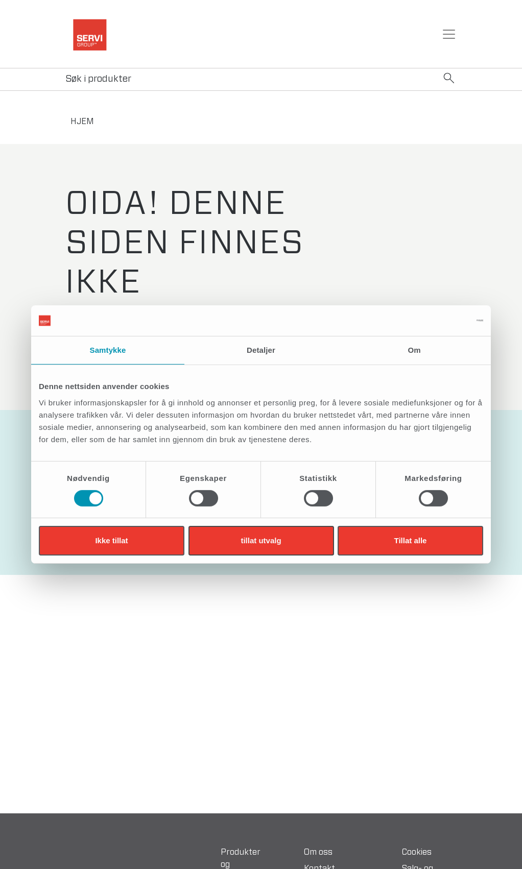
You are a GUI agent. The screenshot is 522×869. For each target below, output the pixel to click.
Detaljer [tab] (261, 350)
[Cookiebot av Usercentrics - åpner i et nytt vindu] (438, 320)
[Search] (261, 79)
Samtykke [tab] (108, 350)
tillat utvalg (261, 540)
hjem (82, 121)
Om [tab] (414, 350)
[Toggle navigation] (449, 34)
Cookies (417, 852)
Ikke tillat (111, 540)
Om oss (318, 852)
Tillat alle (410, 540)
